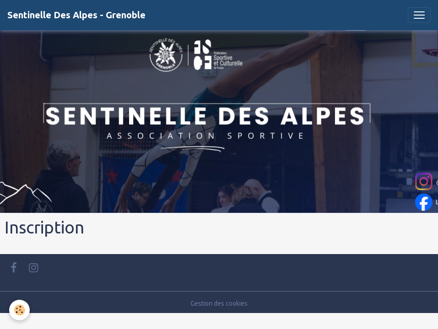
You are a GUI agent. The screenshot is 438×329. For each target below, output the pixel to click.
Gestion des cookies (219, 303)
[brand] (76, 15)
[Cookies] (19, 310)
